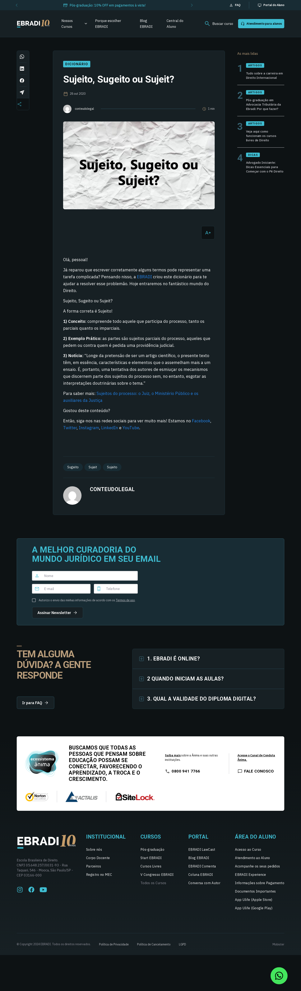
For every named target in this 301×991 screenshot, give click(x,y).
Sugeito (73, 467)
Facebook (201, 421)
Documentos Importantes (255, 894)
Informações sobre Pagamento (259, 886)
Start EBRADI (151, 861)
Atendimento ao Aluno (252, 861)
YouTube (130, 427)
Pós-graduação (152, 852)
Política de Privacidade (114, 948)
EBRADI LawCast (201, 852)
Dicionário (76, 64)
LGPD (182, 948)
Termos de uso (125, 600)
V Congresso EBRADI (157, 878)
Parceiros (93, 869)
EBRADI (144, 277)
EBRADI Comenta (202, 869)
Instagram (89, 427)
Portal (198, 840)
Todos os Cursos (153, 886)
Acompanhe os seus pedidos (257, 869)
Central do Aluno (175, 23)
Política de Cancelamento (154, 948)
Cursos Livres (150, 869)
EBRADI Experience (250, 878)
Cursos (150, 840)
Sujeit (93, 467)
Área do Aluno (255, 840)
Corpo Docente (98, 861)
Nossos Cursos (67, 23)
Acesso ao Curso (248, 852)
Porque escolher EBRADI (108, 23)
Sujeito (112, 467)
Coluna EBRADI (200, 878)
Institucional (106, 840)
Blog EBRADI (146, 23)
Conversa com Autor (204, 886)
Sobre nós (94, 852)
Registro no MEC (99, 878)
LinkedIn (109, 427)
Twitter (70, 427)
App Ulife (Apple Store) (253, 903)
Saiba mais (173, 759)
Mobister (278, 948)
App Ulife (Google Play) (253, 911)
